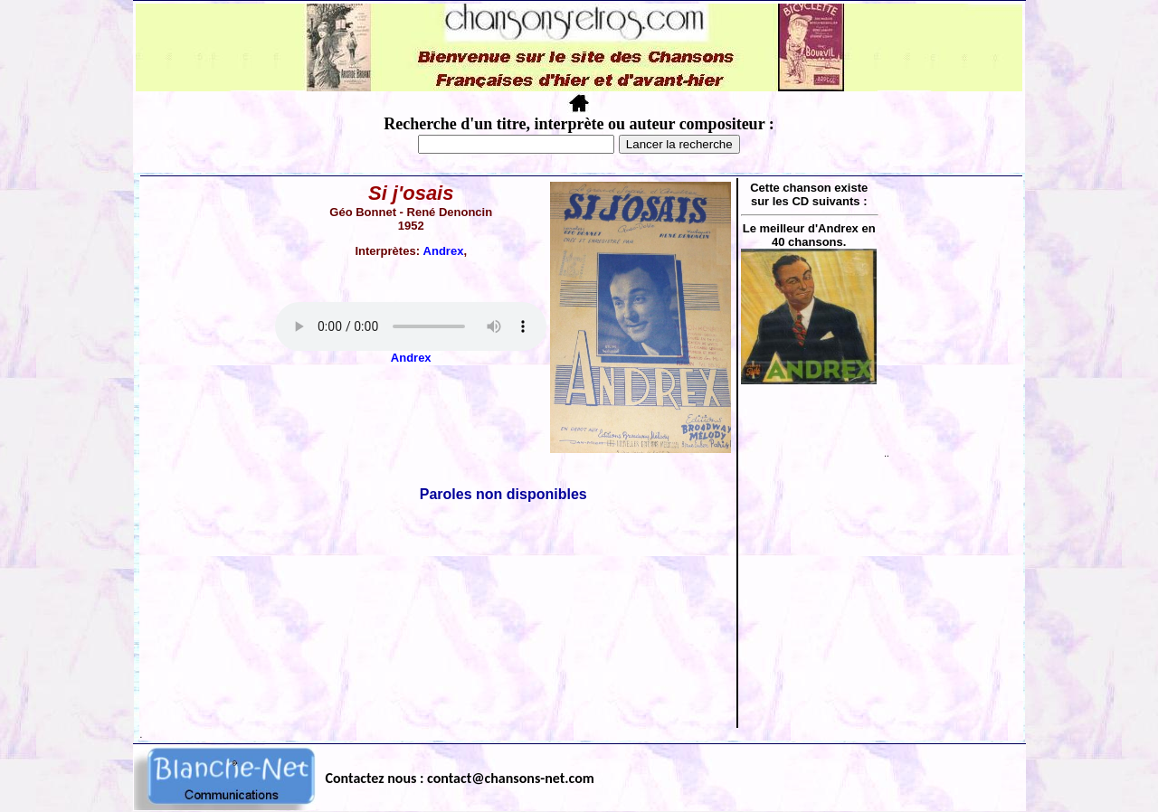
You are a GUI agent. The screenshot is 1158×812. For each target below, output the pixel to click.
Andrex (443, 251)
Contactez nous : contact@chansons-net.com (460, 778)
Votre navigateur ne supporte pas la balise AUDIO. (410, 326)
